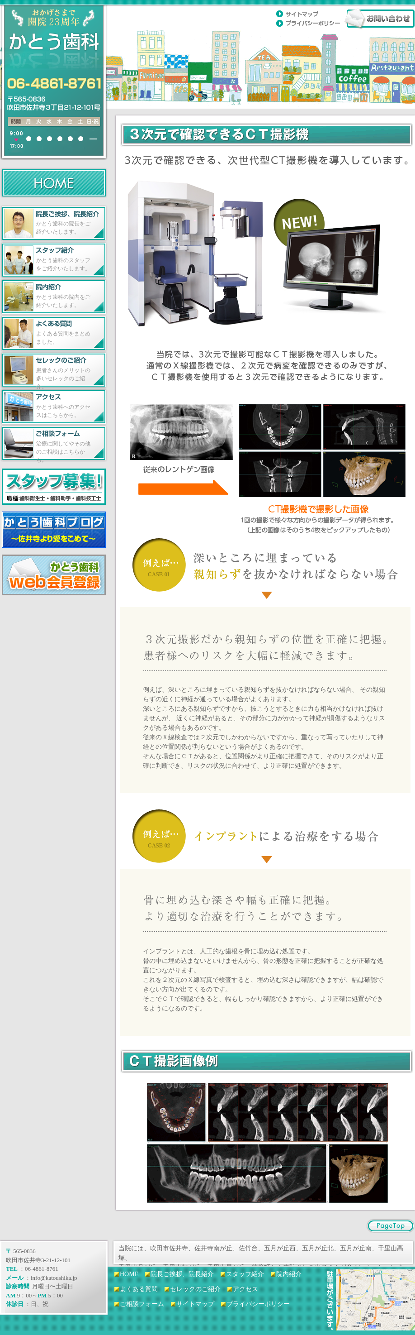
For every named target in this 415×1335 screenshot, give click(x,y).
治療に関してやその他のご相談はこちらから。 (63, 451)
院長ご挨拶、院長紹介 (182, 1274)
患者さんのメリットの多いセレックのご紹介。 (63, 377)
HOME (129, 1274)
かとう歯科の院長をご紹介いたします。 (63, 227)
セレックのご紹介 (195, 1289)
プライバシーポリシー (258, 1304)
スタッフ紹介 (245, 1274)
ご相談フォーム (142, 1304)
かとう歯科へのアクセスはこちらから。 (63, 411)
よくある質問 (139, 1289)
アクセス (245, 1289)
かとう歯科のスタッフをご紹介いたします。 (63, 264)
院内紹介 (289, 1274)
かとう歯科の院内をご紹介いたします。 (63, 301)
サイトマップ (195, 1304)
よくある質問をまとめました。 (63, 337)
